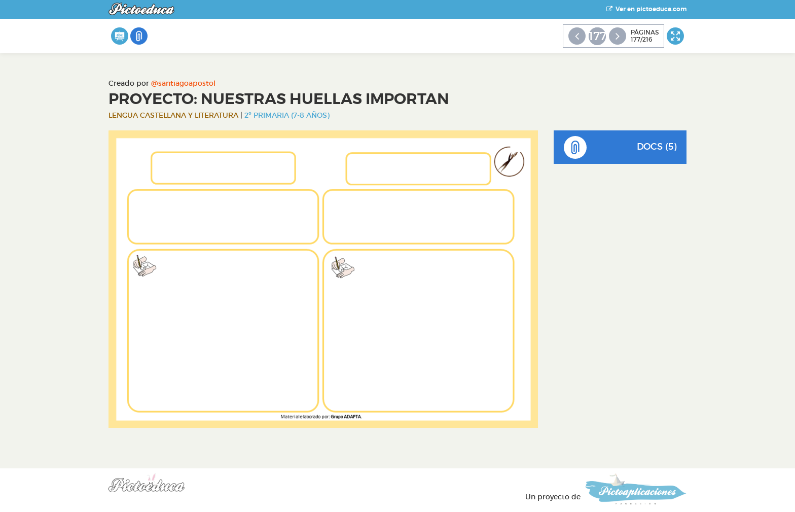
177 (597, 36)
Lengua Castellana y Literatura (173, 115)
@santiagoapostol (183, 83)
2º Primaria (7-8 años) (287, 115)
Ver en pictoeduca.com (646, 9)
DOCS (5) (620, 147)
